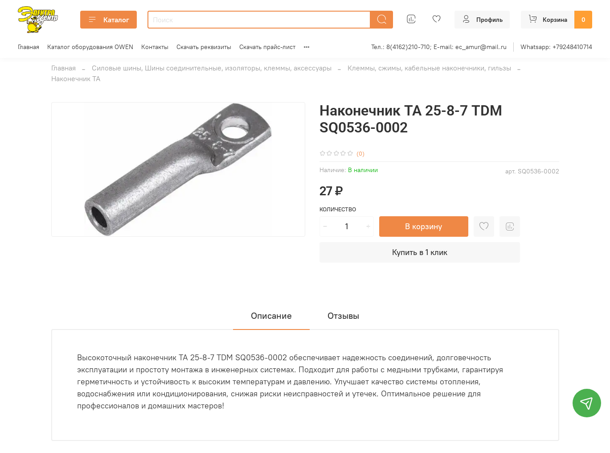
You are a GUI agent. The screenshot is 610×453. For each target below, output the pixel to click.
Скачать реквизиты (203, 47)
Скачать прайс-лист (267, 47)
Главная (28, 47)
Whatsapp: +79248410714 (556, 47)
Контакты (154, 47)
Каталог (108, 19)
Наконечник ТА (75, 78)
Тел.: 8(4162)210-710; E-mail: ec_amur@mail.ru (439, 47)
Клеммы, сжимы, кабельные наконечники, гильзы (429, 67)
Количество (337, 209)
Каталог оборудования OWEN (90, 47)
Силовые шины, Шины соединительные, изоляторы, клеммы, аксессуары (212, 67)
